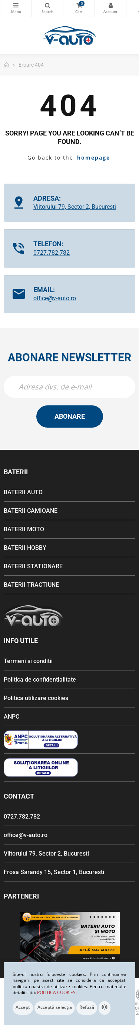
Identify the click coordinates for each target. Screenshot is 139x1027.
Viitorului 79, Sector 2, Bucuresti (74, 206)
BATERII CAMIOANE (30, 510)
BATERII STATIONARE (33, 566)
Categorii (16, 5)
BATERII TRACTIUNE (31, 584)
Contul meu (110, 5)
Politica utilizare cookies (36, 698)
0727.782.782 (51, 252)
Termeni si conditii (28, 661)
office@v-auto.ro (54, 298)
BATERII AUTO (23, 492)
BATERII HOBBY (25, 547)
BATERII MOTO (24, 529)
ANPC (11, 716)
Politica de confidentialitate (40, 679)
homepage (93, 157)
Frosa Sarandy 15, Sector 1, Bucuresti (54, 872)
